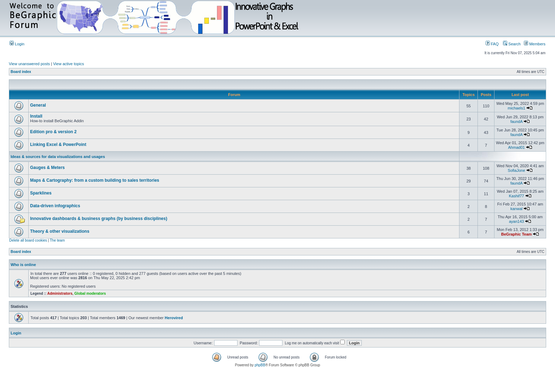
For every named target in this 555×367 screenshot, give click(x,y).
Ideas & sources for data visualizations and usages (58, 156)
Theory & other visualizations (59, 231)
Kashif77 (516, 196)
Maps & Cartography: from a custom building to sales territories (94, 180)
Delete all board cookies (28, 240)
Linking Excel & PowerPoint (58, 144)
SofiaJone (516, 170)
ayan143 (516, 221)
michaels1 (516, 108)
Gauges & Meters (47, 167)
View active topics (68, 64)
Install (36, 116)
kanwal (516, 209)
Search (512, 44)
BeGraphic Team (516, 234)
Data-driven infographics (55, 205)
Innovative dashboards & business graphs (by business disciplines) (98, 218)
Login (17, 44)
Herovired (174, 318)
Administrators (59, 293)
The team (57, 240)
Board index (21, 72)
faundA (516, 121)
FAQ (492, 44)
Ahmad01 (516, 147)
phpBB (259, 365)
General (38, 105)
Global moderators (90, 293)
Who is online (23, 264)
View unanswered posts (29, 64)
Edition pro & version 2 (53, 131)
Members (534, 44)
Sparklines (41, 193)
